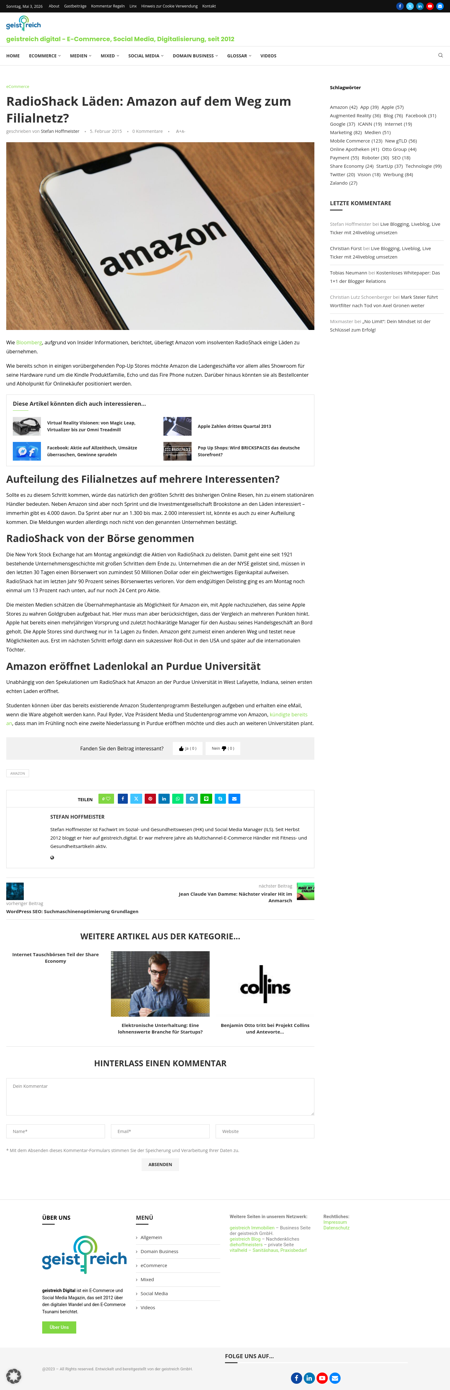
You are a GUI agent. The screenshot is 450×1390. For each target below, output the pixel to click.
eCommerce (43, 56)
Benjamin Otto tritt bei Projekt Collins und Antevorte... (265, 1028)
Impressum (335, 1222)
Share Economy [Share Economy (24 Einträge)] (351, 166)
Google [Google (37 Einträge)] (342, 124)
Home (13, 56)
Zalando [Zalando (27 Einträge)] (343, 183)
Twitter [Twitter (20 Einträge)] (342, 174)
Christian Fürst (346, 248)
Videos (269, 56)
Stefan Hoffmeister (60, 131)
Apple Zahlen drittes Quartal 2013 (234, 426)
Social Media (143, 56)
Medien (78, 56)
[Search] (441, 56)
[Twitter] (410, 6)
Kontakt (209, 6)
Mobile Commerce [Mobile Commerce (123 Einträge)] (356, 141)
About (54, 6)
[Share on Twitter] (136, 799)
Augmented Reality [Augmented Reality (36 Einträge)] (355, 115)
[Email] (440, 6)
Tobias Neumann (348, 272)
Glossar (237, 56)
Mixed (108, 56)
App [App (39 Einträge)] (369, 107)
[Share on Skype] (220, 799)
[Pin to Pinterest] (150, 799)
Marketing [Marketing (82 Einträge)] (346, 132)
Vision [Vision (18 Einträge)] (369, 174)
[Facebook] (400, 6)
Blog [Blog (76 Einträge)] (393, 115)
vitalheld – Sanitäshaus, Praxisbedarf (268, 1250)
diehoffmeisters (246, 1244)
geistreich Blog (245, 1239)
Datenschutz (336, 1228)
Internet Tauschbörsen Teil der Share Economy (55, 957)
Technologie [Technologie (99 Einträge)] (424, 166)
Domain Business (193, 56)
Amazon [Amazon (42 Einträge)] (344, 107)
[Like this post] (108, 799)
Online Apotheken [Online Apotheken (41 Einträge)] (354, 149)
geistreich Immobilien (252, 1228)
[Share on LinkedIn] (164, 799)
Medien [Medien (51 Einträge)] (378, 132)
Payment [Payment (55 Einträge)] (344, 157)
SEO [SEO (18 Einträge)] (401, 157)
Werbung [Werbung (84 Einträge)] (398, 174)
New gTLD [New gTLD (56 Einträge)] (401, 141)
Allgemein (151, 1237)
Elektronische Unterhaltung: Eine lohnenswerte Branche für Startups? (160, 1028)
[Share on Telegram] (192, 799)
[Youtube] (430, 6)
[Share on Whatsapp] (177, 799)
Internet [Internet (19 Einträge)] (398, 124)
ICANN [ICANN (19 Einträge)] (370, 124)
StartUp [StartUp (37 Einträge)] (389, 166)
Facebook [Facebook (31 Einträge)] (421, 115)
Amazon (17, 773)
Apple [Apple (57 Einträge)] (393, 107)
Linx (133, 6)
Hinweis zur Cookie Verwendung (169, 6)
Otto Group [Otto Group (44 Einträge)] (399, 149)
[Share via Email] (234, 799)
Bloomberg (29, 342)
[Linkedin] (420, 6)
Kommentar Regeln (108, 6)
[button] (14, 1376)
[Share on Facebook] (123, 799)
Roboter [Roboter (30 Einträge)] (375, 157)
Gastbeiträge (75, 6)
